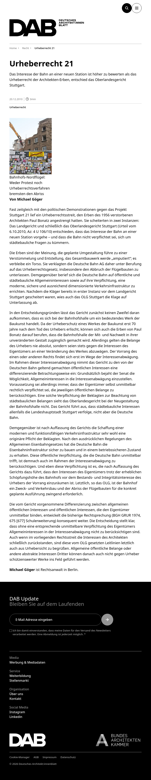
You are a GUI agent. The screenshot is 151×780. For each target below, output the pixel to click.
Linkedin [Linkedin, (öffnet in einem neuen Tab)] (15, 717)
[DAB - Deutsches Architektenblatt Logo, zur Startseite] (46, 27)
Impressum (50, 757)
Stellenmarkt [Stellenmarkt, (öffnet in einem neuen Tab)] (19, 680)
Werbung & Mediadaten (27, 662)
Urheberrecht (17, 107)
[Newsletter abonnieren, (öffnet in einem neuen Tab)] (107, 620)
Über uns (16, 694)
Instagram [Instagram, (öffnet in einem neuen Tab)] (17, 712)
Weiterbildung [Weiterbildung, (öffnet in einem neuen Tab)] (20, 676)
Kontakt (15, 698)
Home (13, 48)
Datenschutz (68, 757)
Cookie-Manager (19, 757)
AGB (36, 757)
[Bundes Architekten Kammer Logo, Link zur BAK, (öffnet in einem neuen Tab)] (116, 740)
